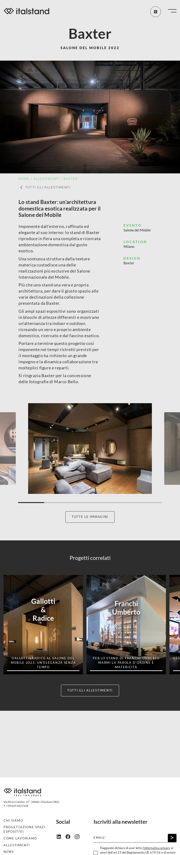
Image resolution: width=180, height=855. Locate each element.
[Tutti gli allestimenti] (155, 11)
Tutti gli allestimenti (45, 187)
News (9, 852)
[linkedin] (60, 836)
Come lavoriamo (20, 838)
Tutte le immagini (90, 517)
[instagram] (78, 836)
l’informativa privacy (156, 848)
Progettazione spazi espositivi (24, 829)
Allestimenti (17, 845)
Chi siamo (13, 820)
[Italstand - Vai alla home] (26, 11)
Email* (100, 837)
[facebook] (69, 836)
